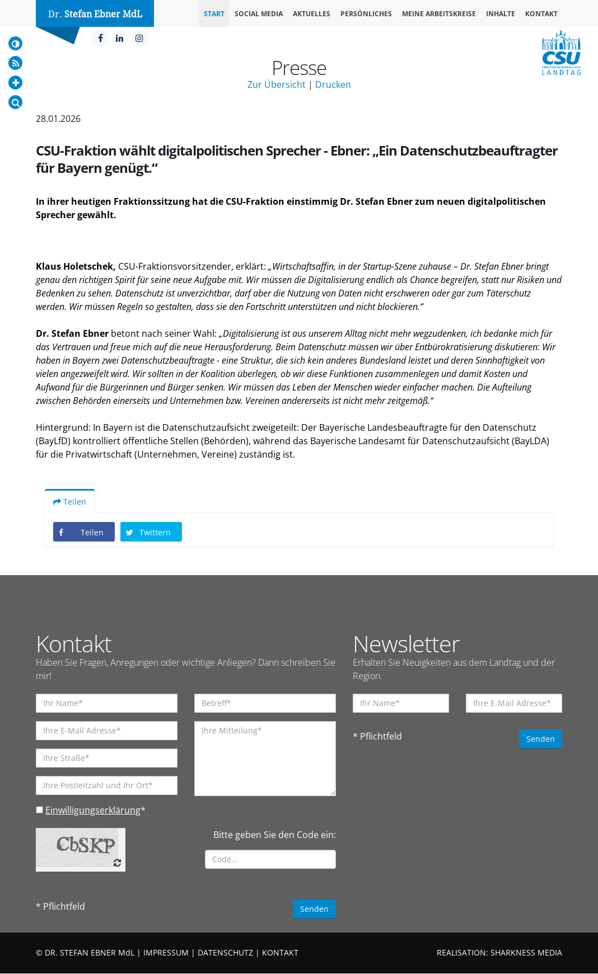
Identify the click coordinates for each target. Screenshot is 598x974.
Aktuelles (311, 13)
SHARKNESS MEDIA (526, 953)
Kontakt (541, 13)
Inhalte (500, 13)
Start (214, 13)
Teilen (69, 502)
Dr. (95, 14)
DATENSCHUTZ (225, 953)
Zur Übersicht (276, 84)
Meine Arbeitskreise (439, 13)
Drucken (333, 84)
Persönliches (366, 13)
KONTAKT (280, 953)
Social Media (259, 13)
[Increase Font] (15, 83)
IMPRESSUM (166, 953)
